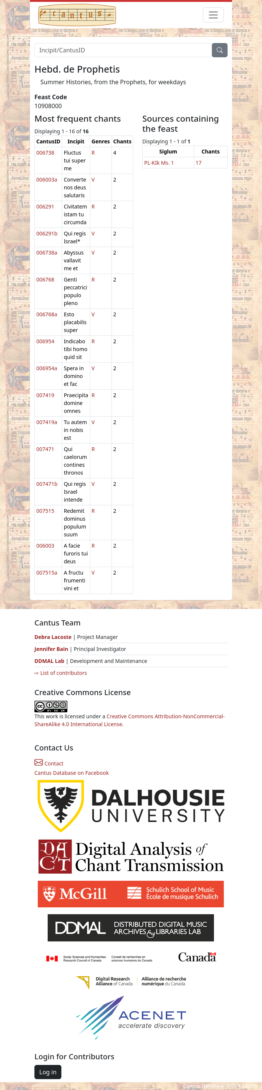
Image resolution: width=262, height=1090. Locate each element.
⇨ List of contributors (60, 672)
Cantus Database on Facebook (71, 772)
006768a (46, 314)
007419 (45, 395)
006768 (45, 279)
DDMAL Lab (49, 660)
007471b (47, 483)
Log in (48, 1072)
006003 (45, 545)
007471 (45, 449)
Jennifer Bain (52, 648)
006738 (45, 152)
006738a (46, 252)
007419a (46, 422)
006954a (46, 368)
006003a (46, 179)
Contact (48, 763)
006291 (45, 206)
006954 (45, 341)
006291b (47, 233)
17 (199, 162)
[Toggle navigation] (213, 14)
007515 (45, 510)
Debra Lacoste (52, 636)
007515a (46, 572)
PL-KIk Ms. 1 (159, 162)
